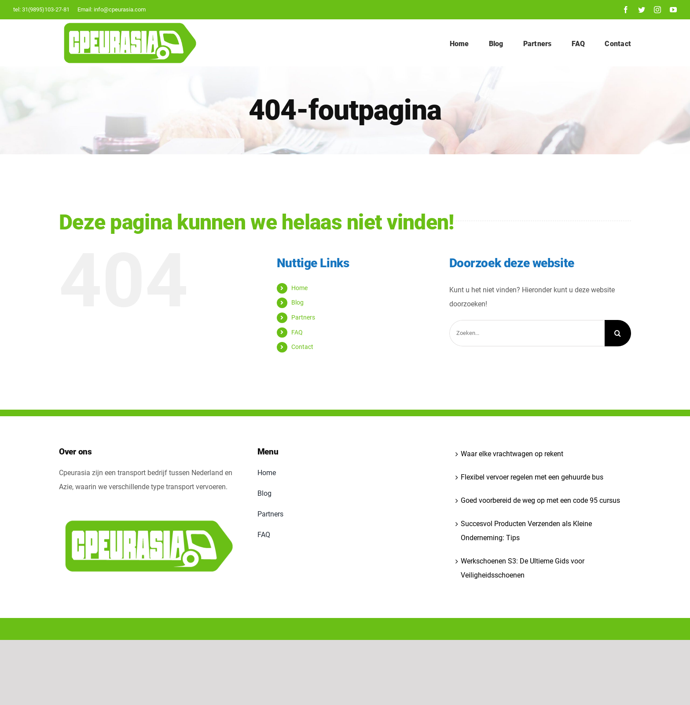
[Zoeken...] (527, 333)
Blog (297, 302)
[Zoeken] (618, 333)
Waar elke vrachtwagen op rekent (512, 454)
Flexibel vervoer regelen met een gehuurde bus (532, 477)
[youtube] (673, 9)
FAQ (297, 332)
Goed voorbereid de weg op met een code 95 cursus (540, 500)
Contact (302, 346)
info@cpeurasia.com (120, 9)
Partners (303, 317)
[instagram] (657, 9)
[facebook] (625, 9)
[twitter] (641, 9)
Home (299, 287)
